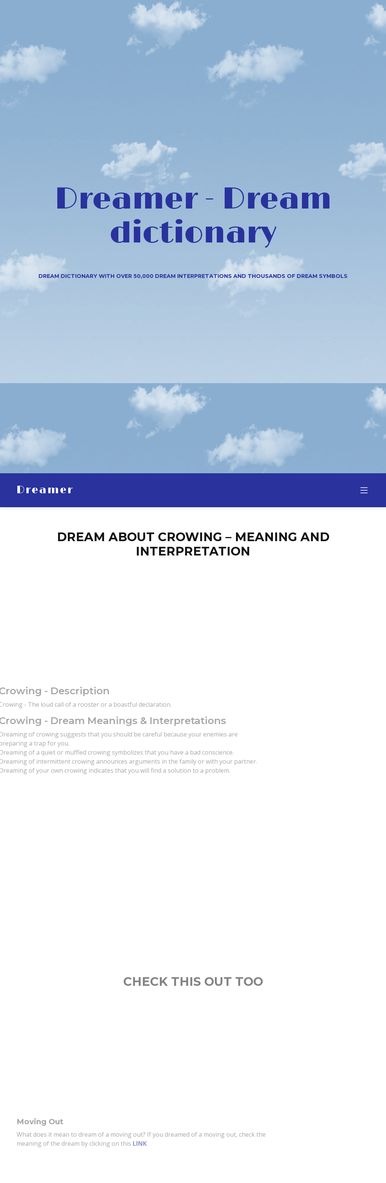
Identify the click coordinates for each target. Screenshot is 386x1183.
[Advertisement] (193, 617)
